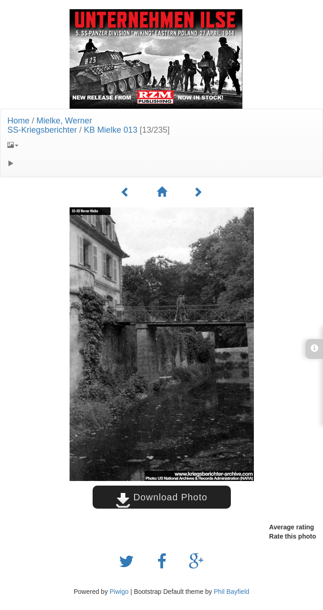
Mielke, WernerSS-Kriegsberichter (49, 125)
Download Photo (161, 497)
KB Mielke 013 (110, 130)
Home (18, 120)
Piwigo (119, 591)
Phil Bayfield (231, 591)
